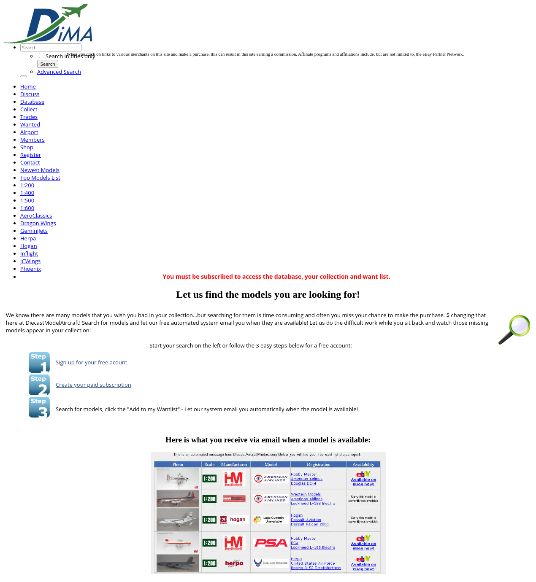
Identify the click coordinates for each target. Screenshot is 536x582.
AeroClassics (36, 215)
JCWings (30, 261)
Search (48, 64)
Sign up (65, 362)
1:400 (27, 193)
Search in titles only (67, 56)
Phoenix (30, 268)
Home (28, 86)
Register (30, 155)
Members (32, 139)
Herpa (28, 238)
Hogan (28, 246)
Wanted (30, 124)
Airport (29, 132)
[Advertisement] (220, 33)
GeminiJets (34, 230)
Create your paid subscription (93, 384)
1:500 (27, 200)
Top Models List (40, 177)
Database (32, 101)
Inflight (29, 253)
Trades (29, 117)
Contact (30, 162)
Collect (29, 109)
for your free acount (101, 362)
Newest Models (40, 170)
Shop (26, 147)
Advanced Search (59, 71)
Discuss (30, 94)
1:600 (27, 208)
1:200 (27, 185)
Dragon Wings (38, 223)
